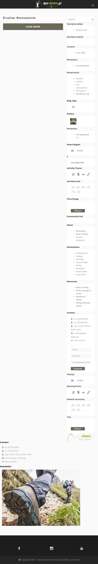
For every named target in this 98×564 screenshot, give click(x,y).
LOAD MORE (33, 26)
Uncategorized (82, 65)
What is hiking (82, 287)
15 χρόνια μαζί (81, 30)
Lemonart (74, 560)
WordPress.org (82, 94)
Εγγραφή (79, 78)
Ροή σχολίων (81, 91)
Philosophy (81, 231)
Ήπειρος (79, 256)
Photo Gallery (82, 234)
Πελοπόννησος (82, 253)
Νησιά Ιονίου (81, 274)
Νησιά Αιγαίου (81, 271)
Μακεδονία (80, 268)
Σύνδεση (79, 81)
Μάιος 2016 (80, 52)
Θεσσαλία (80, 259)
